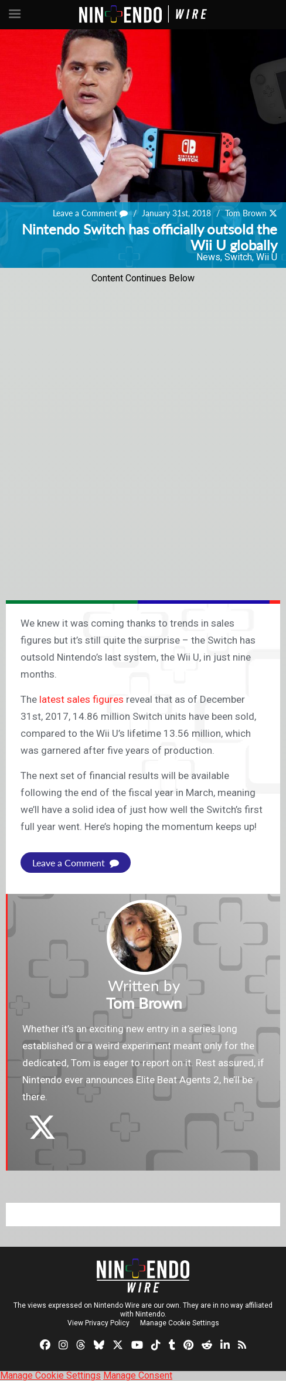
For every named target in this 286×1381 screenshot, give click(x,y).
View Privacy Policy (98, 1323)
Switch (238, 257)
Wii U (266, 257)
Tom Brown (246, 213)
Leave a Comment (90, 213)
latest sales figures (81, 699)
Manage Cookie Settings (179, 1323)
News (208, 257)
